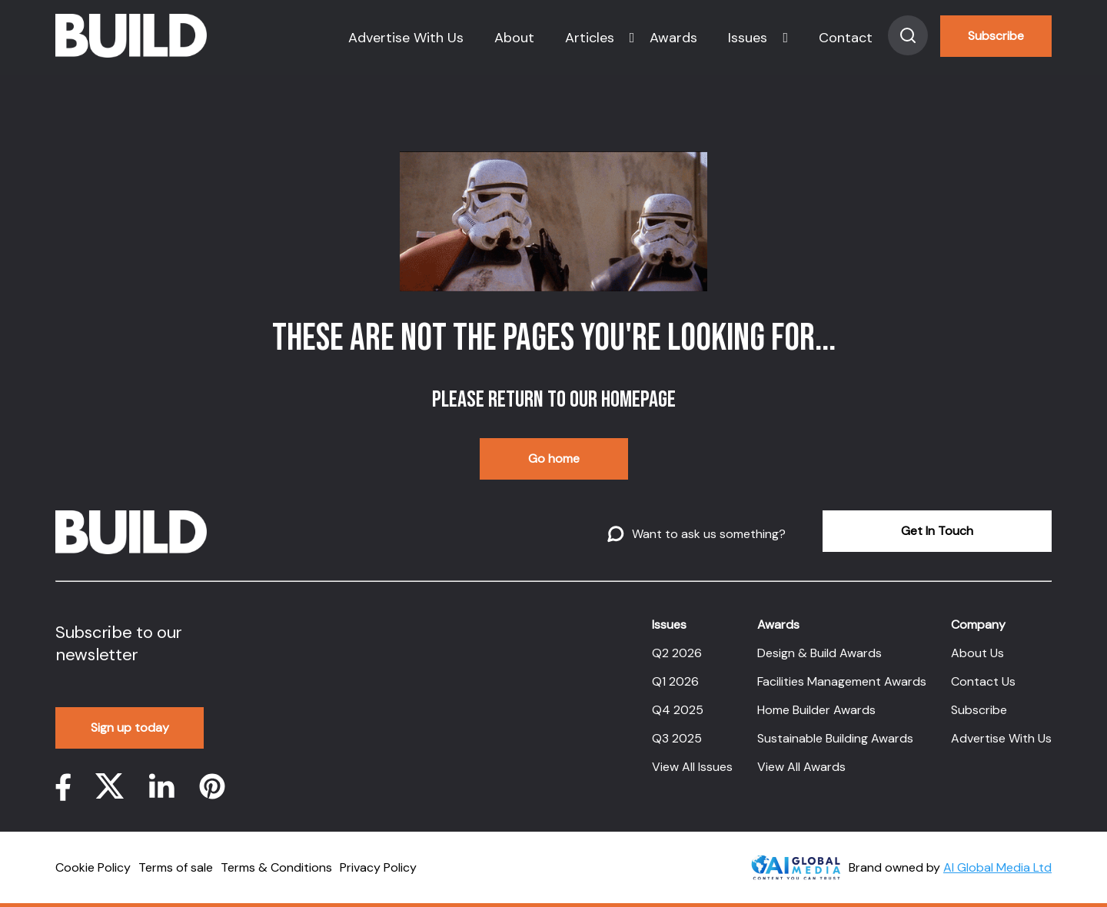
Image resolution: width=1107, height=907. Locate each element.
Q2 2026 (677, 653)
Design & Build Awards (819, 653)
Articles (589, 37)
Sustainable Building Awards (835, 738)
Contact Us (983, 681)
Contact (846, 37)
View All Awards (801, 767)
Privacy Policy (378, 867)
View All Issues (692, 767)
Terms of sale (175, 867)
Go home (554, 458)
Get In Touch (937, 531)
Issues (747, 37)
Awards (673, 37)
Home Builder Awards (816, 710)
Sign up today (130, 727)
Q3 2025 (677, 738)
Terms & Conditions (276, 867)
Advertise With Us (406, 37)
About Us (977, 653)
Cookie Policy (93, 867)
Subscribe (996, 36)
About (514, 37)
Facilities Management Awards (841, 681)
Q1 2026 (675, 681)
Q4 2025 (677, 710)
